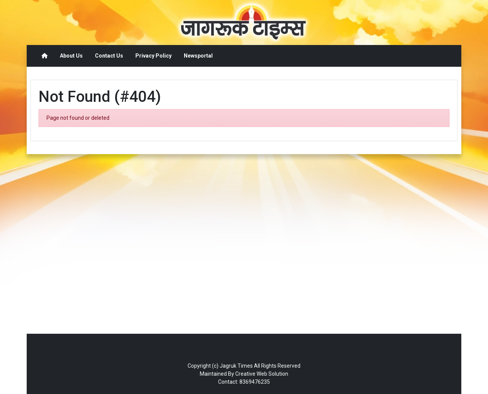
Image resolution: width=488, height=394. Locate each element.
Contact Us (109, 56)
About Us (71, 56)
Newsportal (198, 56)
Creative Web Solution (261, 374)
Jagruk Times (236, 366)
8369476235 (254, 382)
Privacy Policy (153, 56)
